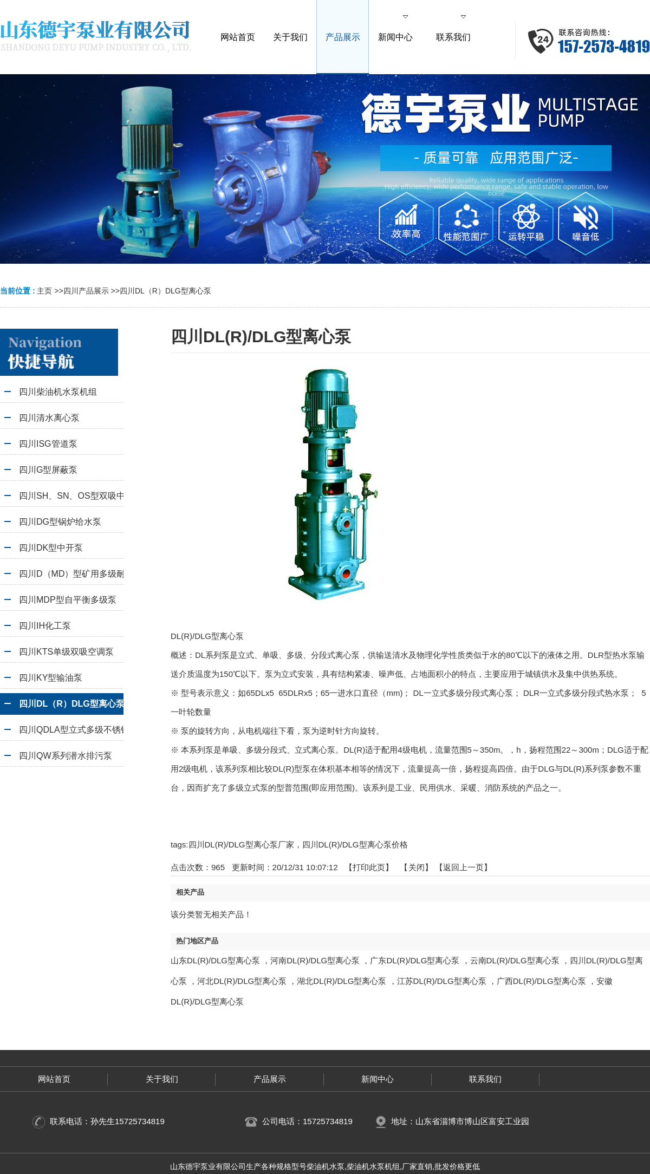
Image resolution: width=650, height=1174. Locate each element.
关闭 (416, 867)
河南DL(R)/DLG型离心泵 (315, 960)
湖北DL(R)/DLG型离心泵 (341, 981)
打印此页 (369, 867)
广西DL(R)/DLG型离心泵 (541, 981)
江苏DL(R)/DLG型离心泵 (441, 981)
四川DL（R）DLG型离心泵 (165, 290)
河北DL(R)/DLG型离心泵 (242, 981)
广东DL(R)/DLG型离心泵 (414, 960)
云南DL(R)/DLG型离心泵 (515, 960)
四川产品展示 (86, 290)
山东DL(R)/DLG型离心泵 (215, 960)
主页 (44, 290)
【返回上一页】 (463, 867)
